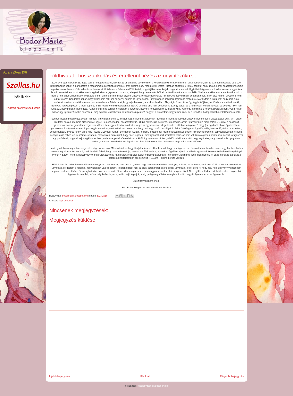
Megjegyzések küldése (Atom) (153, 385)
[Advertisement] (146, 341)
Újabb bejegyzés (59, 376)
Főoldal (144, 376)
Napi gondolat (65, 200)
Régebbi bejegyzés (232, 376)
